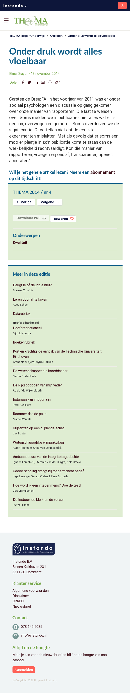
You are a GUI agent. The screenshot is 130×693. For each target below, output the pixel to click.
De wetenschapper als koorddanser (40, 371)
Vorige (24, 202)
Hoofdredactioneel (27, 328)
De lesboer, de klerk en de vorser (38, 500)
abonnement (103, 172)
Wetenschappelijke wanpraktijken (38, 442)
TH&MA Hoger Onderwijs (27, 36)
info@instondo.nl (33, 635)
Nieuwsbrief (21, 606)
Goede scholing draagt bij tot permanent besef (48, 471)
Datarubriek (21, 314)
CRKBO (18, 601)
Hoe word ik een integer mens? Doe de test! (47, 485)
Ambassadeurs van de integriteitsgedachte (46, 457)
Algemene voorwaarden (30, 590)
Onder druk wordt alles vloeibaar (91, 36)
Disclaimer (20, 596)
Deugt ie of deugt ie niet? (32, 285)
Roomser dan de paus (29, 414)
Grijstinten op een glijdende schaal (39, 428)
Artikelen (56, 36)
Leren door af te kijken (30, 299)
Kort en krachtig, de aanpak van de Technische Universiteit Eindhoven (57, 354)
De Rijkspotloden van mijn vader (37, 385)
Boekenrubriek (24, 342)
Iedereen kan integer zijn (32, 399)
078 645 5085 (31, 627)
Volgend (50, 202)
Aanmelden (23, 669)
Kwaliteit (20, 243)
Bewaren (61, 219)
